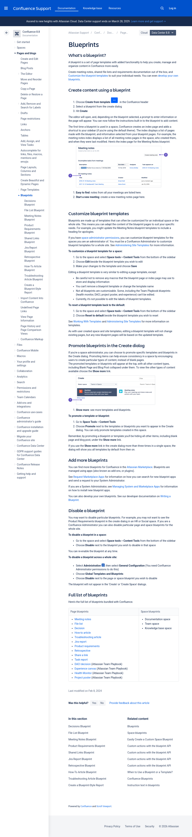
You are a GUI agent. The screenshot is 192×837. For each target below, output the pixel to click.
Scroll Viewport (103, 806)
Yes (94, 702)
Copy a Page (28, 88)
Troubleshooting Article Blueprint (87, 778)
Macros (21, 356)
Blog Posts (27, 68)
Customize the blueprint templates (88, 75)
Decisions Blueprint (79, 726)
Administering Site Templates (132, 245)
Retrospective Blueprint (81, 765)
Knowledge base (92, 8)
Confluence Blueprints (140, 778)
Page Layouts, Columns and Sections (29, 171)
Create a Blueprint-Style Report (32, 289)
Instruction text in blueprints (144, 785)
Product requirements (87, 646)
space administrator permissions (100, 237)
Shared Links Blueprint (81, 752)
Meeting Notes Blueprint (82, 739)
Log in (172, 8)
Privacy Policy (112, 826)
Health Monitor (83, 673)
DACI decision (83, 664)
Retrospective (82, 650)
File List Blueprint (34, 210)
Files (19, 344)
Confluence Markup (32, 339)
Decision (80, 628)
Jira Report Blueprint (80, 759)
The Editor (26, 73)
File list (79, 623)
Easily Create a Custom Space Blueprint (150, 739)
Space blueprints (137, 732)
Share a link (81, 655)
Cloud (144, 32)
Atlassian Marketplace (139, 467)
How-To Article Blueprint (82, 772)
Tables (24, 135)
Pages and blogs (26, 53)
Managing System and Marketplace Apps (136, 486)
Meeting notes (83, 619)
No (102, 702)
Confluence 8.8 (31, 31)
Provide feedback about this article (129, 702)
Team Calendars (26, 397)
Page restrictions (30, 118)
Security (149, 826)
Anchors (25, 129)
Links (24, 124)
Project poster (83, 677)
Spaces (21, 47)
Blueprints (26, 195)
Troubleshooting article (88, 637)
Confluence (86, 806)
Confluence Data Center (30, 445)
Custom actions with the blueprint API (149, 745)
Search (162, 8)
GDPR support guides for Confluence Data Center (29, 455)
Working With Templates (87, 321)
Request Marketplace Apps (88, 476)
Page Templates (30, 189)
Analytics (22, 376)
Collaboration (24, 371)
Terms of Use (132, 826)
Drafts (24, 113)
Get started (23, 42)
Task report (81, 659)
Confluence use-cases (29, 412)
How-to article (83, 632)
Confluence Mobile (27, 350)
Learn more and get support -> (148, 21)
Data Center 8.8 (163, 33)
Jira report (80, 641)
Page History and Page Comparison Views (31, 330)
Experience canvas (85, 668)
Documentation (67, 8)
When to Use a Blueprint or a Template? (150, 772)
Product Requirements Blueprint (32, 229)
